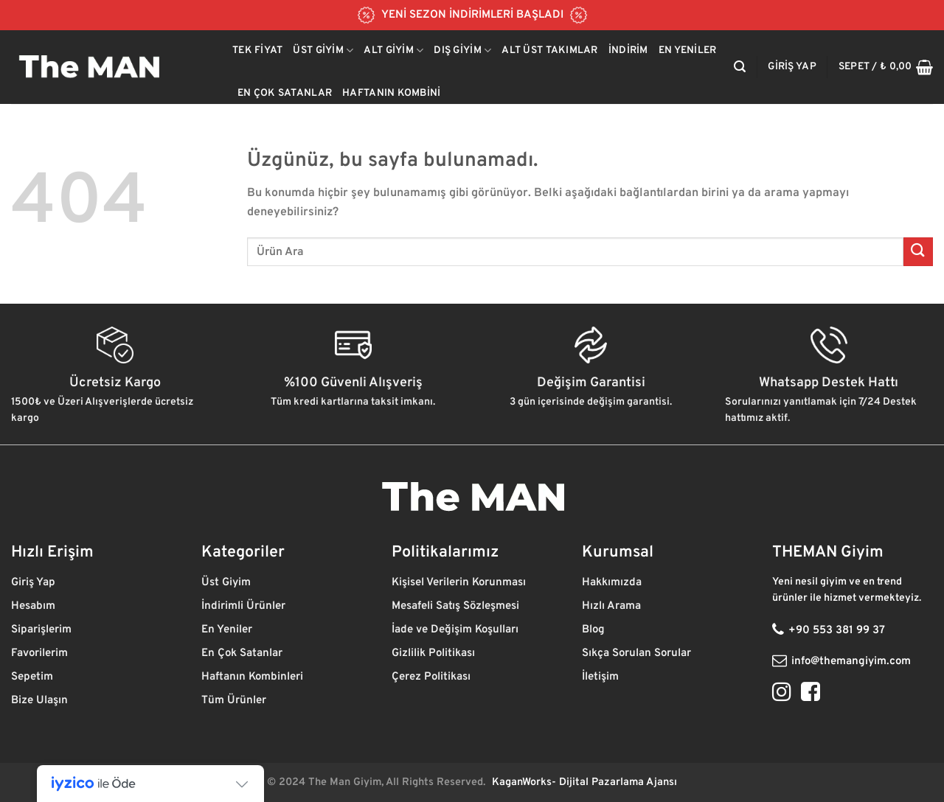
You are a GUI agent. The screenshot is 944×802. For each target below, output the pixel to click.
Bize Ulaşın (39, 701)
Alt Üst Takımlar (549, 50)
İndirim (628, 50)
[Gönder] (918, 251)
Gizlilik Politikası (435, 653)
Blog (595, 630)
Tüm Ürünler (235, 701)
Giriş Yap (34, 583)
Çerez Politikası (432, 677)
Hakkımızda (613, 583)
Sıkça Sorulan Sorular (636, 653)
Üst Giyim (323, 50)
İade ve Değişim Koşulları (455, 630)
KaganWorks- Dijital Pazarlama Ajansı (584, 782)
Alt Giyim (393, 50)
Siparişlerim (42, 630)
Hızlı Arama (613, 606)
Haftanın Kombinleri (252, 677)
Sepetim (33, 677)
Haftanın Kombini (391, 93)
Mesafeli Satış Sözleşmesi (455, 606)
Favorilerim (41, 653)
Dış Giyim (462, 50)
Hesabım (33, 606)
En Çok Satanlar (284, 93)
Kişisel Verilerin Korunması (460, 583)
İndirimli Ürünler (244, 606)
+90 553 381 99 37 (836, 631)
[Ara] (740, 66)
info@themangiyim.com (851, 662)
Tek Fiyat (257, 50)
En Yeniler (688, 50)
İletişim (602, 677)
